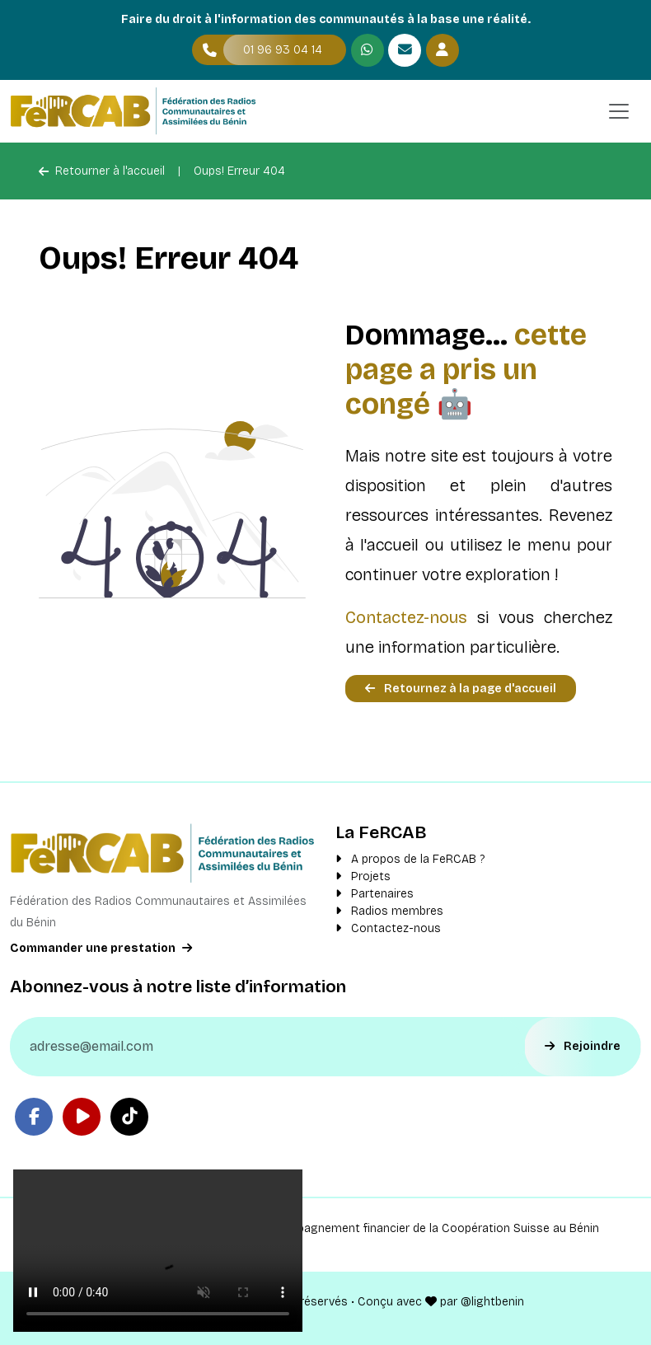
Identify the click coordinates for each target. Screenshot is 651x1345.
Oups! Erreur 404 (239, 171)
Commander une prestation (101, 948)
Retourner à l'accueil (102, 171)
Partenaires (374, 894)
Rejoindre (583, 1046)
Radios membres (389, 911)
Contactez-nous (406, 617)
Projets (363, 876)
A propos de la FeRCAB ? (410, 859)
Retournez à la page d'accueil (460, 689)
